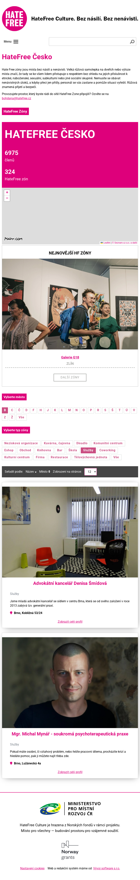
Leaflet (105, 242)
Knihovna (44, 450)
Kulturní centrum (17, 457)
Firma (40, 457)
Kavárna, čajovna (57, 443)
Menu (11, 41)
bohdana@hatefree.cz (16, 98)
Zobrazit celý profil (70, 621)
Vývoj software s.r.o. (106, 868)
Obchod (25, 450)
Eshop (9, 450)
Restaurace (59, 457)
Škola (72, 450)
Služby (88, 450)
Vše (21, 417)
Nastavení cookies (32, 868)
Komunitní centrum (108, 443)
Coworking (107, 450)
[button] (7, 193)
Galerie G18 (70, 357)
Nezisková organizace (21, 443)
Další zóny (70, 377)
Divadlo (82, 443)
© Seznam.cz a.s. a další (124, 242)
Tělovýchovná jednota (90, 457)
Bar (59, 450)
